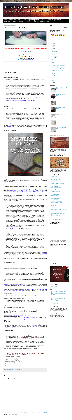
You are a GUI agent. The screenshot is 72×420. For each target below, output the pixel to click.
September (54, 56)
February (54, 78)
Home (25, 412)
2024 (52, 43)
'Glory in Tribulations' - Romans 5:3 (58, 67)
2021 (52, 48)
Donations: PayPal (54, 300)
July (53, 59)
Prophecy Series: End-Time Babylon (57, 183)
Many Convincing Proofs (55, 198)
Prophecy (19, 19)
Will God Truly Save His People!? (58, 70)
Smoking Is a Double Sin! (55, 215)
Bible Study (43, 19)
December (54, 51)
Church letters (9, 370)
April (53, 75)
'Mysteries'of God (55, 73)
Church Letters (26, 19)
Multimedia (37, 19)
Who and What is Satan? (55, 194)
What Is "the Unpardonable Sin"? (57, 201)
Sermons (32, 19)
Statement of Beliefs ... (55, 195)
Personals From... (50, 19)
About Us (5, 19)
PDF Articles (34, 21)
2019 (52, 82)
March (53, 77)
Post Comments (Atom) (13, 414)
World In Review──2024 (60, 114)
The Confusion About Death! (56, 187)
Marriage (52, 206)
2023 (52, 45)
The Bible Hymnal (54, 176)
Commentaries (58, 19)
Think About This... (7, 21)
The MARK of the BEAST (55, 191)
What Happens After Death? (56, 211)
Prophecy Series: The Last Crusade (57, 184)
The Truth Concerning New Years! (57, 219)
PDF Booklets (27, 21)
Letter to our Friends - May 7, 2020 (58, 68)
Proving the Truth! (54, 192)
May (53, 62)
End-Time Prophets (54, 180)
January (53, 80)
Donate (48, 21)
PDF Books (14, 21)
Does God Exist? (54, 205)
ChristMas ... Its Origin (55, 208)
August (53, 57)
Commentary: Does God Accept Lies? (60, 95)
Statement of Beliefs (12, 19)
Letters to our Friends (55, 302)
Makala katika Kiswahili (55, 303)
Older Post (45, 412)
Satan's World (53, 204)
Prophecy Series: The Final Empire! (57, 182)
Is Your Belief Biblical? (55, 186)
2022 (52, 46)
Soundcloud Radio (41, 21)
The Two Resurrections (55, 197)
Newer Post (6, 412)
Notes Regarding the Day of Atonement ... (58, 177)
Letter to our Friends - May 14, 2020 (58, 65)
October (53, 54)
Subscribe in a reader (54, 286)
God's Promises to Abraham (56, 179)
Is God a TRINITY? (54, 199)
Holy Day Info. (20, 21)
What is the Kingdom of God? (56, 202)
